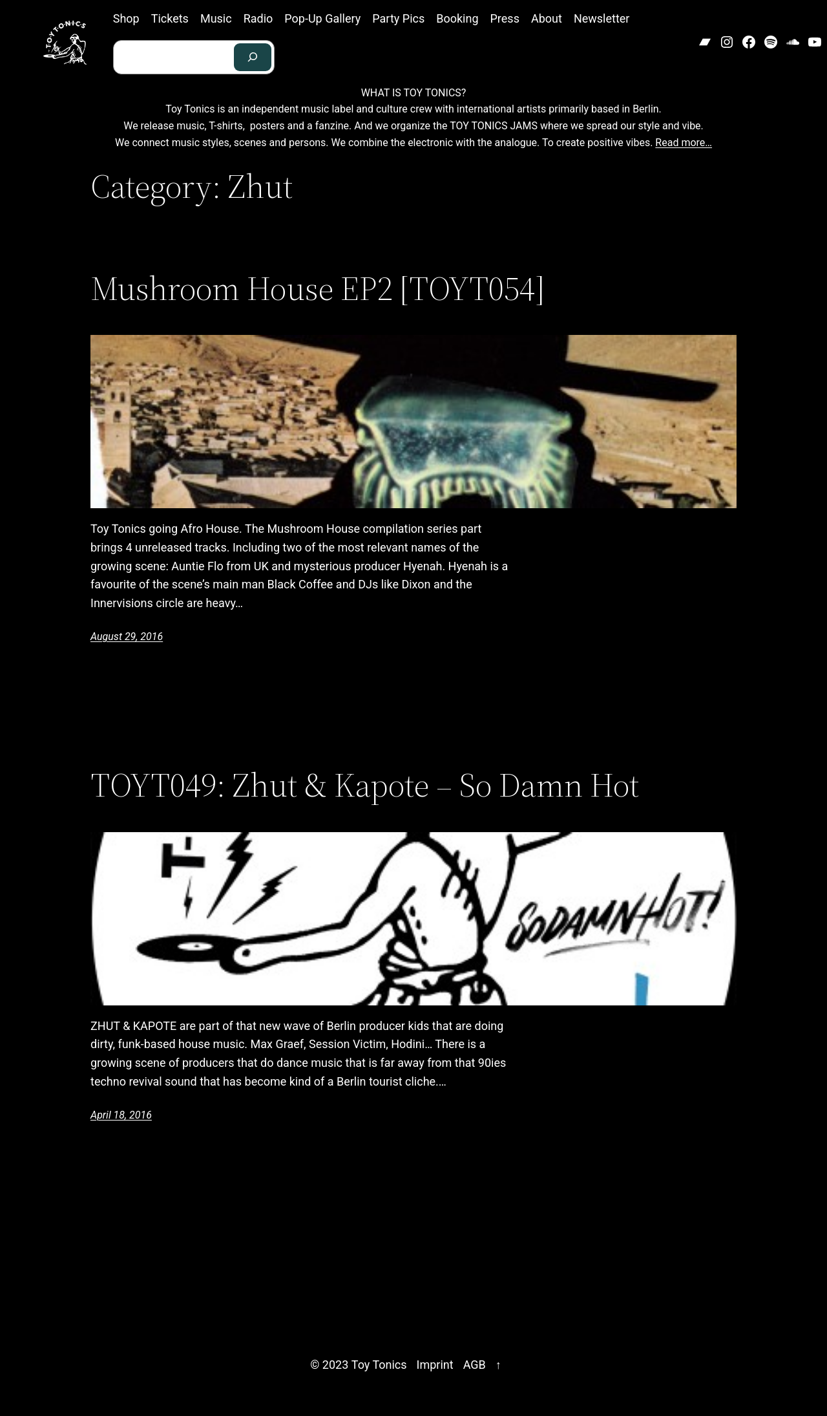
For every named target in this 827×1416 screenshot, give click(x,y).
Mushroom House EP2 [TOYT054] (317, 288)
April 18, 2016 (121, 1115)
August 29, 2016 (126, 636)
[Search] (252, 57)
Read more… (683, 142)
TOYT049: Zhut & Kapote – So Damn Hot (364, 785)
